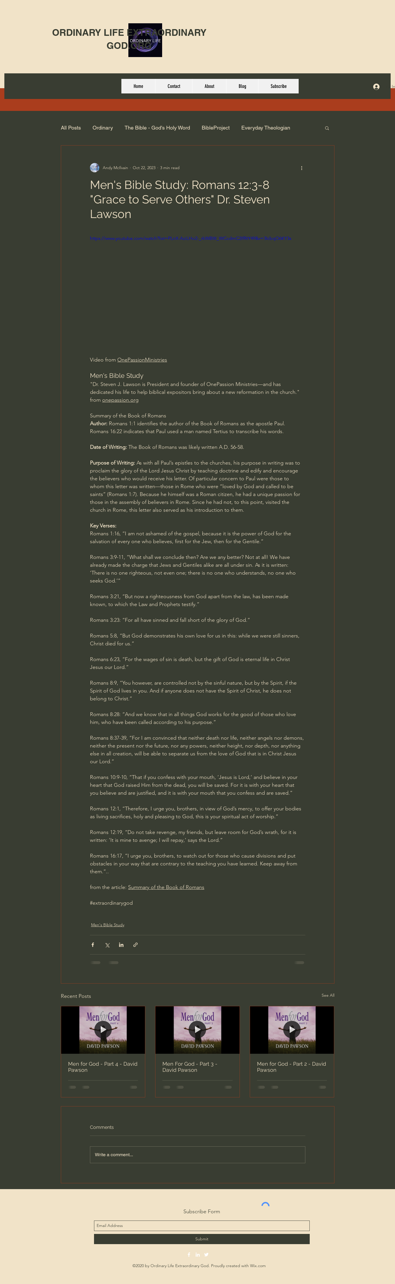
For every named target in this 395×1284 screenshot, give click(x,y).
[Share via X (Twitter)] (107, 944)
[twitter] (206, 1255)
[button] (327, 127)
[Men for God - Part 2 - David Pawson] (292, 1029)
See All (328, 995)
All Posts (71, 128)
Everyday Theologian (265, 128)
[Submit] (202, 1239)
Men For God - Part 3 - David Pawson (189, 1067)
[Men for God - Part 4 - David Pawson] (103, 1029)
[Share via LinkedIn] (121, 944)
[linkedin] (198, 1255)
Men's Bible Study (107, 924)
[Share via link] (135, 944)
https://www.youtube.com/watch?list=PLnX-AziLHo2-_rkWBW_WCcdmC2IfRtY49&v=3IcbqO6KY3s (190, 238)
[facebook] (189, 1255)
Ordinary (103, 128)
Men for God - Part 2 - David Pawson (291, 1067)
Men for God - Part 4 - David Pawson (102, 1067)
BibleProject (216, 128)
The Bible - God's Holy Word (157, 128)
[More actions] (301, 167)
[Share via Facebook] (92, 944)
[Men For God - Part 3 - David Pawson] (197, 1029)
